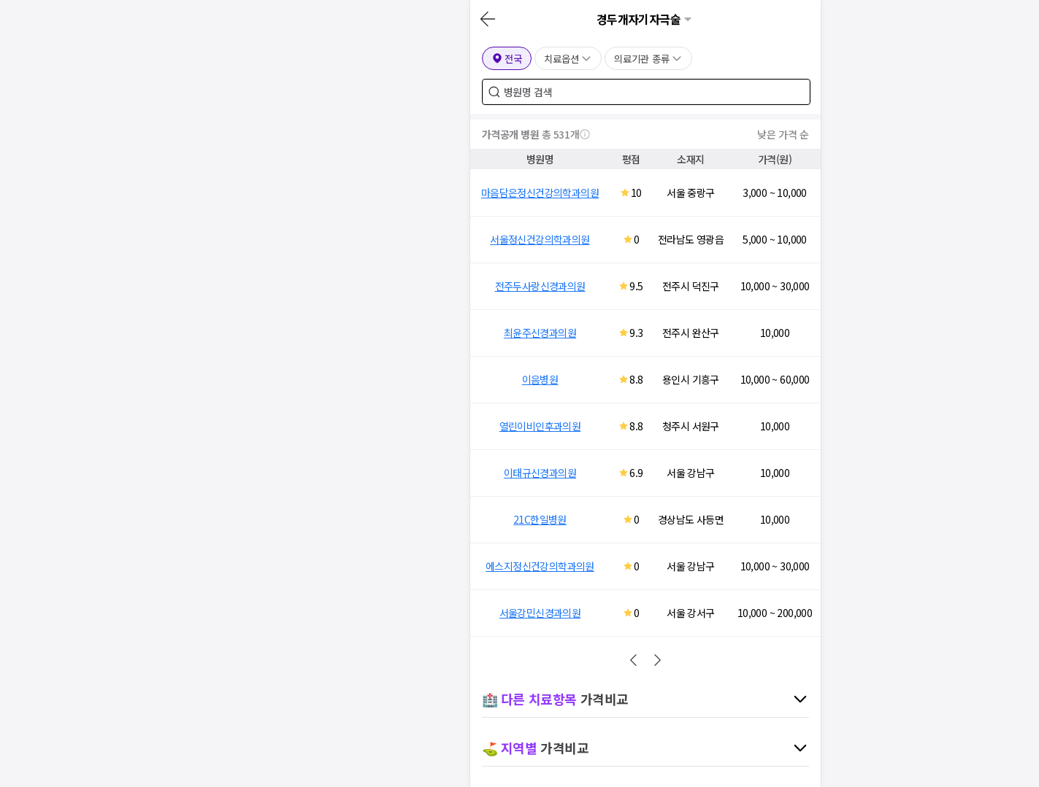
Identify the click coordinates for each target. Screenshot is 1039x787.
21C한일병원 (540, 519)
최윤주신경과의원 (540, 332)
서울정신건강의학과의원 (539, 239)
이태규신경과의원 (540, 472)
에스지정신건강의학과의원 (540, 566)
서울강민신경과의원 (540, 612)
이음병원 (540, 379)
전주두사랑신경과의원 (540, 286)
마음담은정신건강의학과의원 (540, 192)
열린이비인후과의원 (540, 426)
